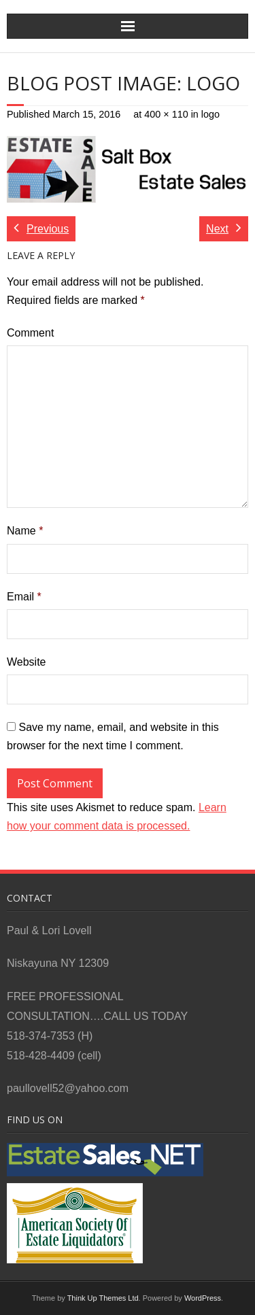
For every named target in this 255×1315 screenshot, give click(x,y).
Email (24, 596)
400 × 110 (166, 114)
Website (26, 662)
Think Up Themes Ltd (103, 1298)
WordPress (202, 1298)
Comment (30, 333)
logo (210, 114)
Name (25, 530)
